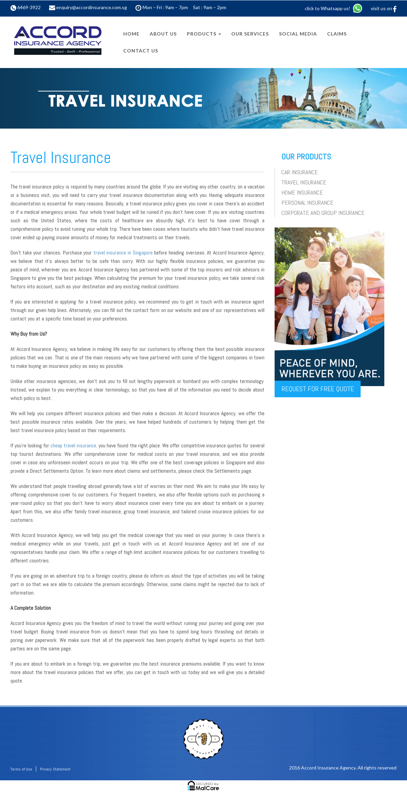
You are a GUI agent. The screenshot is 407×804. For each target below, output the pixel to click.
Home (131, 34)
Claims (337, 34)
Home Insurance (302, 192)
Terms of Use (21, 769)
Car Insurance (299, 172)
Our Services (250, 34)
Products (204, 34)
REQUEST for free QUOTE (317, 388)
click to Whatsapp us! (334, 8)
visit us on (384, 8)
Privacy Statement (55, 769)
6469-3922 (29, 7)
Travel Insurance (303, 182)
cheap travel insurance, (73, 445)
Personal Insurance (307, 202)
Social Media (298, 34)
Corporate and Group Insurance (323, 213)
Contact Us (140, 50)
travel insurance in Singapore (123, 252)
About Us (163, 34)
